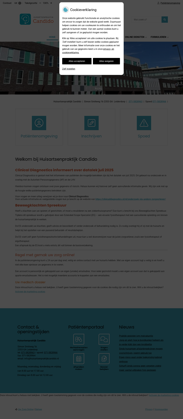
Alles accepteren (77, 61)
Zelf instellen (68, 69)
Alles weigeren (106, 61)
